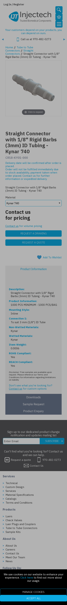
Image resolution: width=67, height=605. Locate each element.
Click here (26, 577)
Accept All (33, 598)
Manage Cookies (33, 592)
